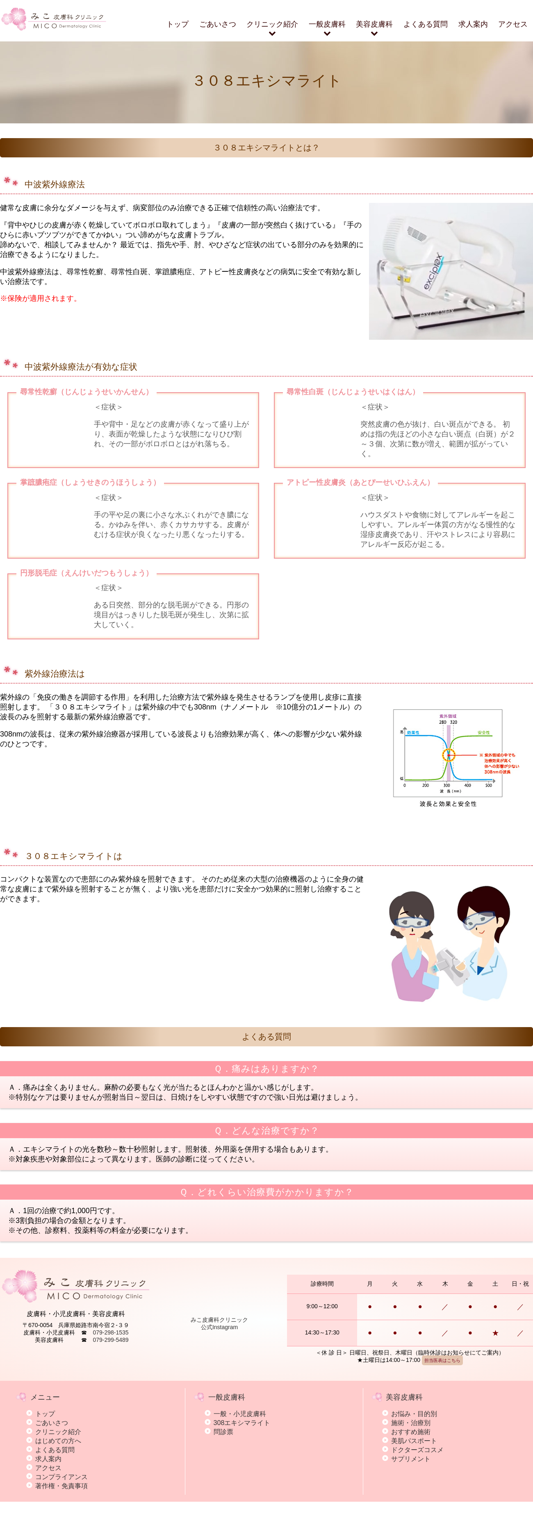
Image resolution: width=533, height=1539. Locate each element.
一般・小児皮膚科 (240, 1450)
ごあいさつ (217, 24)
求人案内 (473, 24)
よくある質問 (425, 24)
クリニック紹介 (272, 28)
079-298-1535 (110, 1369)
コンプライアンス (61, 1513)
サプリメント (410, 1495)
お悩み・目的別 (414, 1450)
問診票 (223, 1468)
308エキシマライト (242, 1459)
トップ (177, 24)
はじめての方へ (58, 1477)
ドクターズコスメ (417, 1486)
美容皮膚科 (374, 28)
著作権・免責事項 (61, 1522)
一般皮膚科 (327, 28)
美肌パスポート (414, 1477)
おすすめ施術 (410, 1468)
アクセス (513, 24)
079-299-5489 (110, 1376)
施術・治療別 (410, 1459)
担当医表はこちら (442, 1397)
